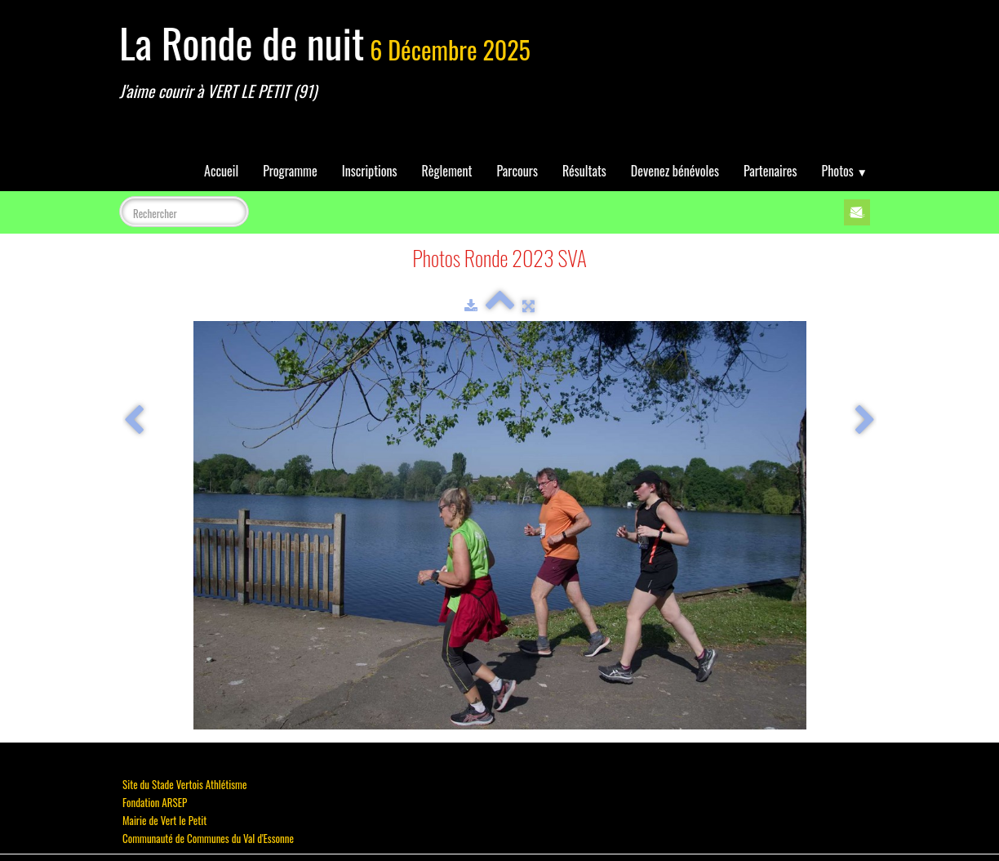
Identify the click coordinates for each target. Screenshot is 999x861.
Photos (845, 171)
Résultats (584, 171)
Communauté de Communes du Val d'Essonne (208, 838)
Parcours (517, 171)
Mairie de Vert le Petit (164, 820)
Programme (290, 171)
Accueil (221, 171)
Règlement (447, 171)
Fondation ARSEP (154, 802)
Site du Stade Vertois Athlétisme (184, 784)
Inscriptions (369, 171)
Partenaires (770, 171)
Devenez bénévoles (675, 171)
